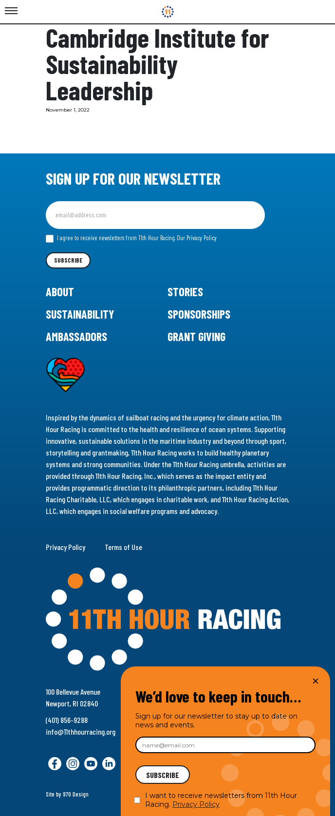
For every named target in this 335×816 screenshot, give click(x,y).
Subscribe (68, 260)
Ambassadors (76, 336)
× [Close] (315, 680)
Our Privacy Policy (197, 238)
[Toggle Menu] (11, 11)
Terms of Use (123, 546)
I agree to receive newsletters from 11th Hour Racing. (131, 238)
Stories (185, 292)
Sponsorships (199, 314)
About (60, 292)
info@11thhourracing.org (80, 731)
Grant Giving (196, 336)
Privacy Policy (65, 546)
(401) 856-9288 (67, 719)
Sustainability (80, 314)
